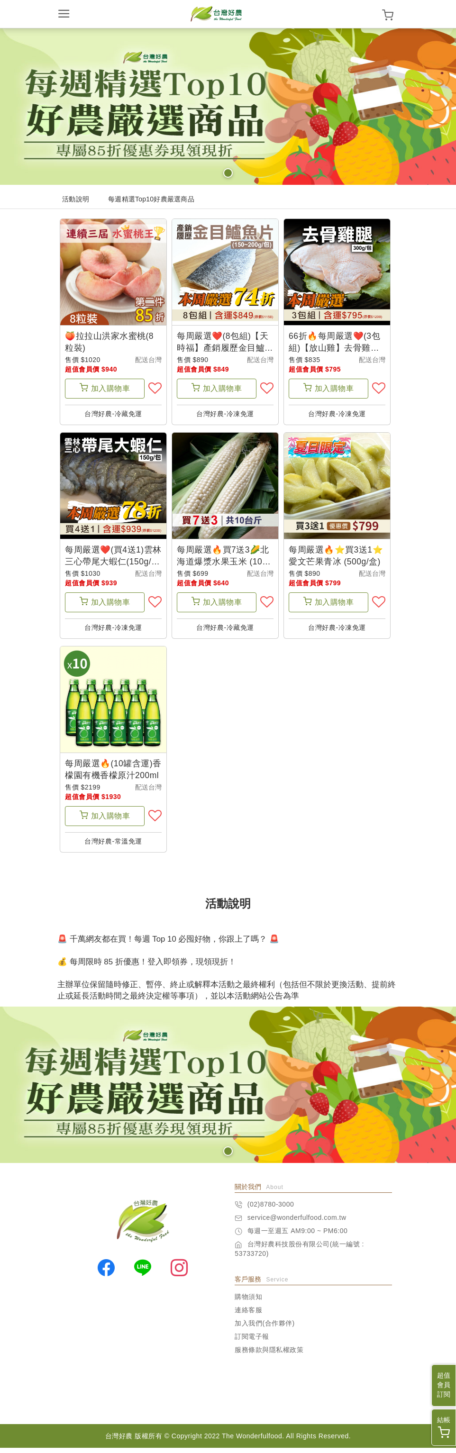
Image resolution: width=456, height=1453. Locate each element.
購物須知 (248, 1302)
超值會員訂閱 (443, 1384)
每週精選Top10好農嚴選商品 (151, 199)
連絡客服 (248, 1315)
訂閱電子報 (252, 1341)
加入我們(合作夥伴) (264, 1328)
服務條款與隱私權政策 (269, 1355)
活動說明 (75, 199)
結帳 (444, 1427)
